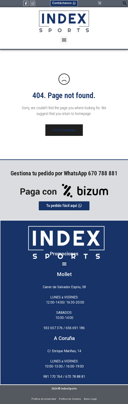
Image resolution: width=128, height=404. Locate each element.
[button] (125, 4)
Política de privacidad (44, 399)
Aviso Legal (90, 399)
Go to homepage (64, 130)
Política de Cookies (70, 399)
